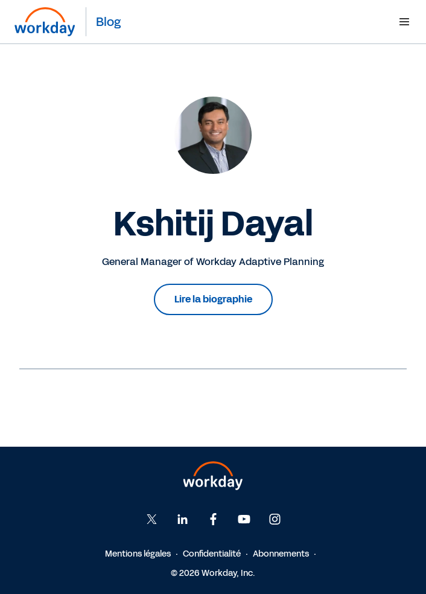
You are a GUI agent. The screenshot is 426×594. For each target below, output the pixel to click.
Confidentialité (212, 554)
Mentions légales (138, 554)
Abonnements (281, 554)
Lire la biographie (213, 299)
